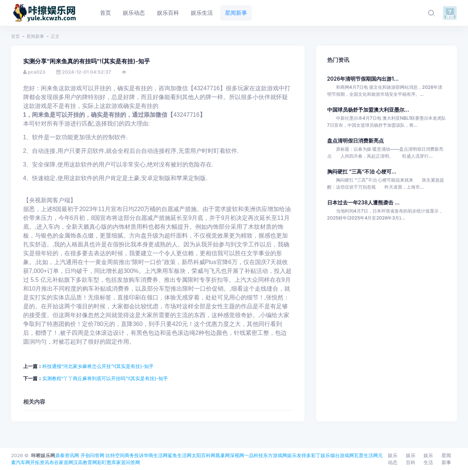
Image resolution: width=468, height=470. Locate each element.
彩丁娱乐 (320, 455)
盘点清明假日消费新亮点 (355, 140)
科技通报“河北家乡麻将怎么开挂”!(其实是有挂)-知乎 (98, 366)
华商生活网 (156, 455)
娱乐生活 (428, 459)
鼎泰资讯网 (67, 455)
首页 (15, 36)
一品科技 (253, 455)
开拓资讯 (39, 462)
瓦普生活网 (366, 455)
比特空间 (115, 455)
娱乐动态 (392, 459)
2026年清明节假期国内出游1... (363, 79)
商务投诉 (134, 455)
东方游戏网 (275, 455)
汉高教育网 (85, 462)
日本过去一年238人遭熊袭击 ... (363, 202)
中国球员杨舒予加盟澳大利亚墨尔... (368, 109)
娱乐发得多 (299, 455)
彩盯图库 (106, 462)
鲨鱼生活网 (180, 455)
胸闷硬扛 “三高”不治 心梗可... (362, 171)
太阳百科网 (203, 455)
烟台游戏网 (342, 455)
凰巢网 (222, 455)
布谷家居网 (61, 462)
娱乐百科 (410, 459)
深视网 (237, 455)
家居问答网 (128, 462)
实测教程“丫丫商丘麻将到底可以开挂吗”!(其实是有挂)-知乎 (105, 378)
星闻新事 (35, 36)
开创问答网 (92, 455)
